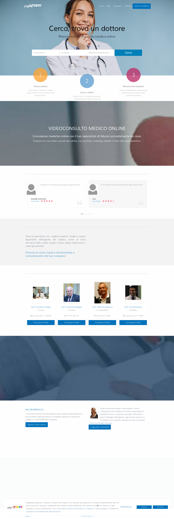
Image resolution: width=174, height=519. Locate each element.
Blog (108, 6)
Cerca (101, 6)
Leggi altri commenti (99, 427)
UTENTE (128, 6)
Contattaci (117, 6)
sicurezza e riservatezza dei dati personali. (43, 511)
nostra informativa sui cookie (80, 509)
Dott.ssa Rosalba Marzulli (101, 423)
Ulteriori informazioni (36, 424)
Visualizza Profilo (40, 322)
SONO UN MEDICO (141, 6)
